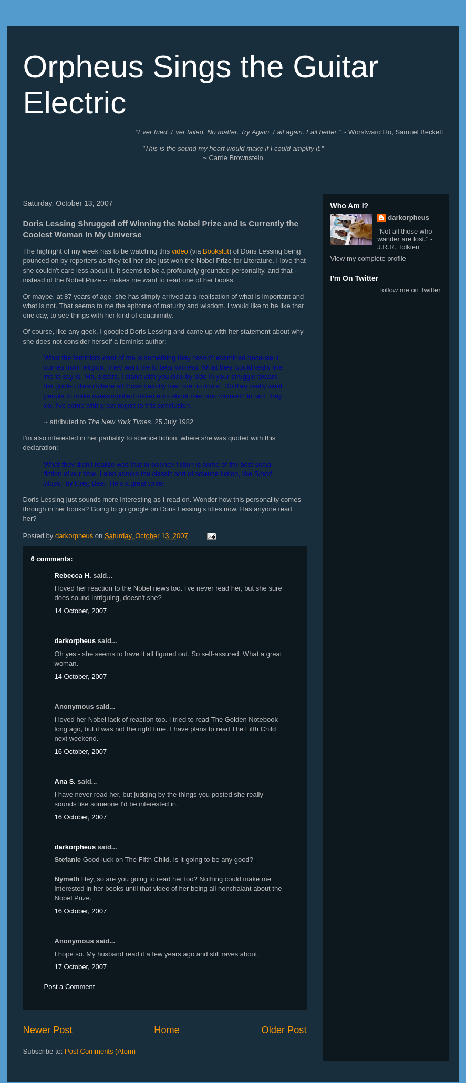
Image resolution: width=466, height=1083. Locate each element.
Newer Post (48, 1030)
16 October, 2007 (81, 751)
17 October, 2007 (81, 967)
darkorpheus (75, 641)
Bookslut (216, 251)
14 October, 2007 (81, 611)
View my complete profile (368, 258)
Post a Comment (69, 987)
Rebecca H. (73, 576)
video (180, 251)
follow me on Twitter (410, 290)
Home (167, 1030)
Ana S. (65, 781)
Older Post (284, 1030)
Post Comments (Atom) (100, 1051)
